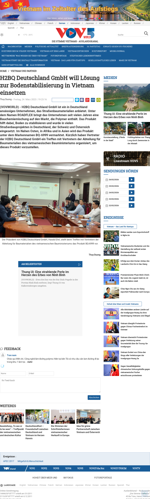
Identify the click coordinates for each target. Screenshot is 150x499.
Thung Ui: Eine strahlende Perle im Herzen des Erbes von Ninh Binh (45, 273)
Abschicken (94, 397)
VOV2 (44, 468)
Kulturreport (99, 51)
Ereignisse (114, 217)
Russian (137, 23)
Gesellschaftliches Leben (102, 60)
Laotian (125, 23)
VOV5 (80, 468)
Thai (128, 485)
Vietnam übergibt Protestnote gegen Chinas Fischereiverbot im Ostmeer (134, 326)
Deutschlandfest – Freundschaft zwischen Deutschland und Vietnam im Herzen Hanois (37, 432)
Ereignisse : (9, 456)
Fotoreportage (59, 55)
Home (3, 71)
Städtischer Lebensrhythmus (85, 55)
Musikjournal (117, 51)
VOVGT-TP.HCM (118, 468)
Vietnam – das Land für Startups (120, 227)
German (62, 23)
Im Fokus (68, 477)
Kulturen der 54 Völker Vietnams (19, 51)
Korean (113, 23)
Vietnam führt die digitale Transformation (25, 60)
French (50, 23)
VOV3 (56, 468)
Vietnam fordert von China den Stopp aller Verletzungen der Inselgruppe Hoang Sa (133, 355)
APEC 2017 (8, 461)
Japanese (90, 23)
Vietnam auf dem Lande (52, 51)
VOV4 (68, 468)
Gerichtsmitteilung (12, 65)
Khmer (102, 23)
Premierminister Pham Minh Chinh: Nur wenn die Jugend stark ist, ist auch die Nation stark (135, 278)
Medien (28, 46)
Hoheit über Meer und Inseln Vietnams (123, 304)
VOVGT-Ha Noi (96, 468)
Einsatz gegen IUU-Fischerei (117, 46)
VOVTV (136, 468)
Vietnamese (24, 23)
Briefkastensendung (73, 46)
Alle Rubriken (35, 65)
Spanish (120, 485)
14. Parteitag (93, 46)
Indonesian (75, 23)
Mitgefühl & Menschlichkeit (30, 461)
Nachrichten (14, 46)
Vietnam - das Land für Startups (68, 60)
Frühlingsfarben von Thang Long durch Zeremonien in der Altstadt (139, 140)
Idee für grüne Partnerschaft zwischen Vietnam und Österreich (88, 429)
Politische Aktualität (47, 46)
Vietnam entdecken (78, 51)
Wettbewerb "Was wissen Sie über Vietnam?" (25, 55)
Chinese (38, 23)
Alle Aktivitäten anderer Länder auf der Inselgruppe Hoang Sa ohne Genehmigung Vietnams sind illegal (135, 313)
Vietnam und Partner (23, 71)
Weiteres (8, 406)
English (11, 23)
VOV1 (32, 468)
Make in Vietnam (128, 60)
